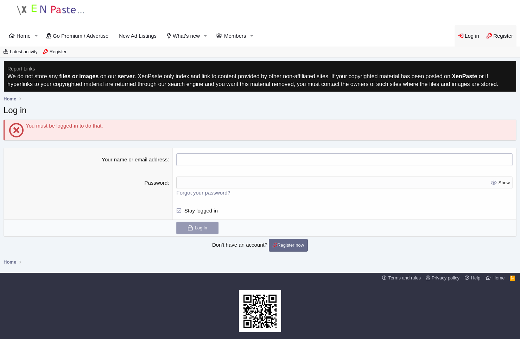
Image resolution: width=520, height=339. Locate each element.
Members (235, 36)
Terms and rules (404, 277)
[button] (36, 36)
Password (155, 182)
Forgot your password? (203, 192)
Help (476, 277)
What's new (186, 36)
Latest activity (24, 51)
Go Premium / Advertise (80, 36)
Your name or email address (134, 159)
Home (24, 36)
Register (58, 51)
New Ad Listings (138, 36)
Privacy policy (445, 277)
